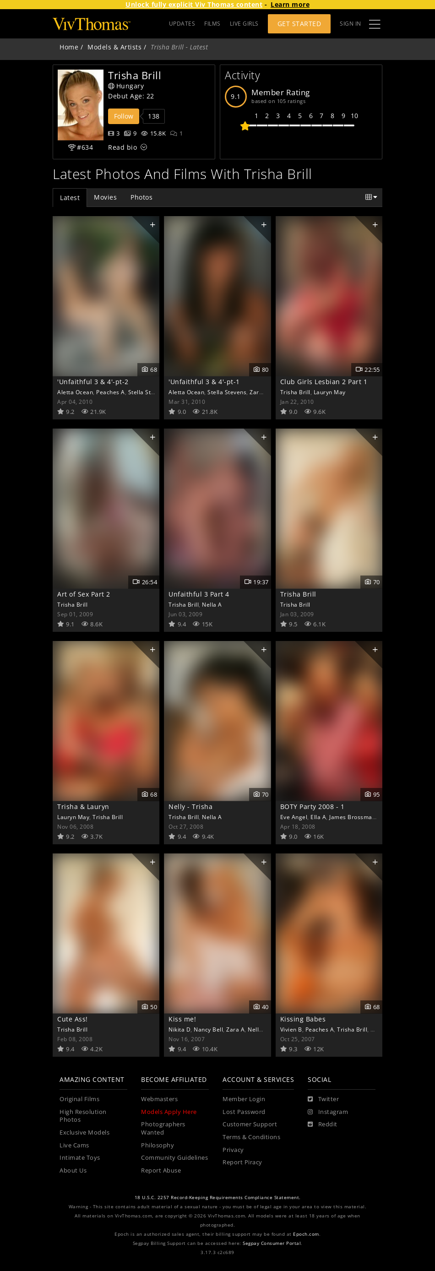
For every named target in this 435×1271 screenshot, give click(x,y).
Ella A (318, 816)
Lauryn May (330, 392)
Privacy (233, 1150)
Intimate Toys (80, 1158)
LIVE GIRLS (244, 23)
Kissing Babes (303, 1019)
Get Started (299, 23)
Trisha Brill (295, 392)
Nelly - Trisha (190, 806)
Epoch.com (306, 1234)
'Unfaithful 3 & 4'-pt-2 (93, 381)
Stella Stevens (147, 392)
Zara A (259, 392)
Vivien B (291, 1029)
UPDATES (182, 23)
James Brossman (352, 816)
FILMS (212, 23)
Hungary (126, 85)
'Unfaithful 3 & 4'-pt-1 (204, 381)
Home (69, 47)
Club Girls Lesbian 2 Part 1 (324, 381)
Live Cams (74, 1145)
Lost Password (244, 1112)
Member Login (244, 1099)
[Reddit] (322, 1124)
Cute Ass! (72, 1019)
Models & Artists (114, 47)
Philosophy (157, 1145)
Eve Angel (294, 816)
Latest (70, 197)
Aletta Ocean (75, 392)
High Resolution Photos (83, 1116)
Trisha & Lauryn (83, 806)
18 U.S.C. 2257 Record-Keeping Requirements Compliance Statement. (218, 1197)
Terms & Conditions (251, 1137)
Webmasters (159, 1099)
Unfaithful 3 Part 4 (199, 594)
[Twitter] (323, 1099)
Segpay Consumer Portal (272, 1243)
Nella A (212, 604)
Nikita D (179, 1029)
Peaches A (110, 392)
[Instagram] (328, 1112)
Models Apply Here (169, 1112)
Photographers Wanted (163, 1128)
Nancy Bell (208, 1029)
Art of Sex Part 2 (83, 594)
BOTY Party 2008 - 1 (312, 806)
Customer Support (250, 1124)
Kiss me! (182, 1019)
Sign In (350, 23)
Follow (123, 116)
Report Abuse (161, 1170)
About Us (73, 1170)
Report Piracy (242, 1162)
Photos (141, 197)
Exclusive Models (84, 1132)
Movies (105, 197)
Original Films (79, 1099)
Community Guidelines (174, 1158)
